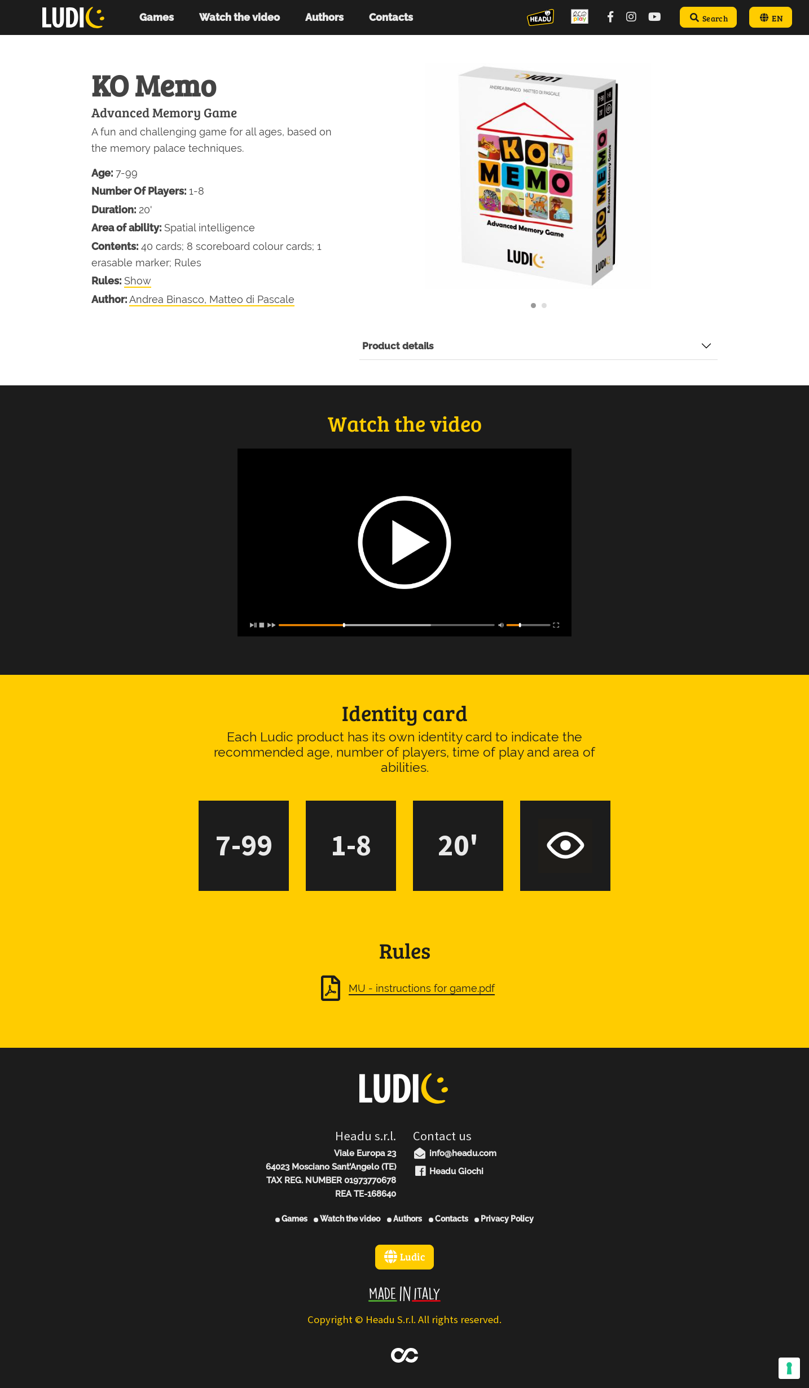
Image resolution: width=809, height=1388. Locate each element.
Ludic (404, 1256)
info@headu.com (454, 1153)
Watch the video (347, 1218)
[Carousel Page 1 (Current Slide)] (533, 305)
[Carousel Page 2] (544, 305)
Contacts (448, 1218)
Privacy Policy (504, 1218)
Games (291, 1218)
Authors (404, 1218)
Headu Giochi (448, 1171)
